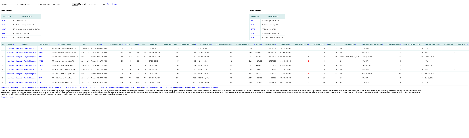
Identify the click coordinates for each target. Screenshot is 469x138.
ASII (252, 33)
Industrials (10, 48)
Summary (5, 87)
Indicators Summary (210, 87)
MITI (3, 33)
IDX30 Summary (55, 87)
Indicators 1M (195, 87)
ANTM (253, 25)
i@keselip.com (112, 4)
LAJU (41, 65)
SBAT (4, 29)
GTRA (41, 52)
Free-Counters (7, 97)
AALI (252, 20)
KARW (4, 37)
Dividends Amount (106, 87)
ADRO (253, 37)
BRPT (253, 29)
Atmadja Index (156, 87)
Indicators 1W (182, 87)
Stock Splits (136, 87)
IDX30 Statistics (70, 87)
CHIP (4, 25)
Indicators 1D (169, 87)
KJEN (41, 61)
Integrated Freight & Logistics (26, 48)
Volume (145, 87)
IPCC (40, 57)
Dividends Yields (122, 87)
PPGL (41, 74)
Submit (75, 4)
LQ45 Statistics (40, 87)
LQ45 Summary (26, 87)
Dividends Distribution (88, 87)
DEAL (41, 48)
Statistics (14, 87)
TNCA (41, 82)
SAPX (41, 78)
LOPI (40, 69)
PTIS (4, 20)
